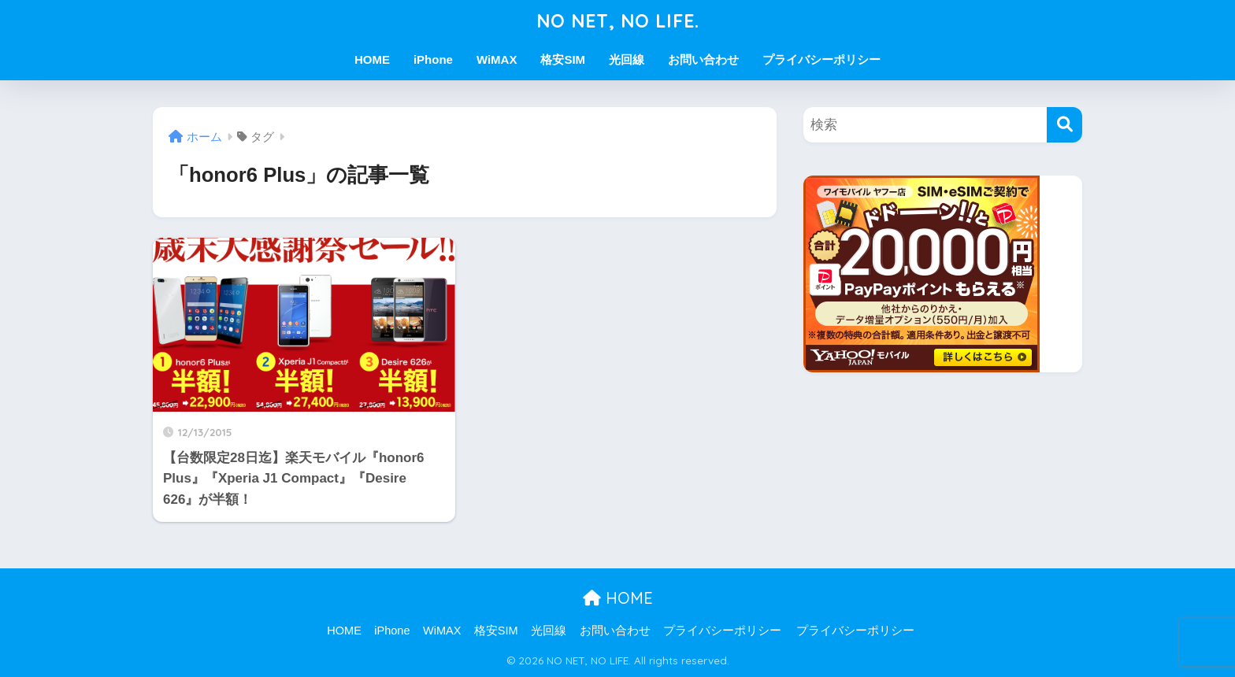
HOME (372, 59)
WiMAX (497, 59)
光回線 (626, 59)
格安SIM (562, 59)
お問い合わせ (703, 59)
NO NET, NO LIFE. (617, 20)
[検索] (1064, 124)
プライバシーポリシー (821, 59)
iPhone (433, 59)
